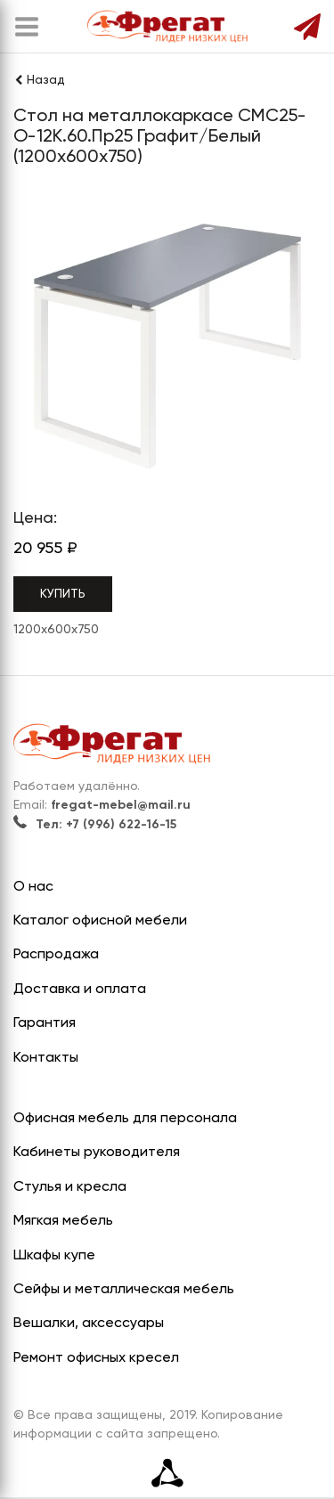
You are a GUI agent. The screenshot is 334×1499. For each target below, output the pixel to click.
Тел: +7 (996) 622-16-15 (94, 825)
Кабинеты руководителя (96, 1152)
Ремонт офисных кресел (96, 1358)
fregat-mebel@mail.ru (121, 805)
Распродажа (56, 955)
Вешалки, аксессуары (88, 1323)
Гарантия (44, 1023)
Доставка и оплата (79, 989)
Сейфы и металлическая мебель (123, 1290)
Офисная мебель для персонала (125, 1119)
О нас (33, 887)
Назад (39, 80)
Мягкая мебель (63, 1221)
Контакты (45, 1058)
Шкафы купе (54, 1256)
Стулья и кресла (69, 1187)
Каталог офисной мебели (100, 921)
